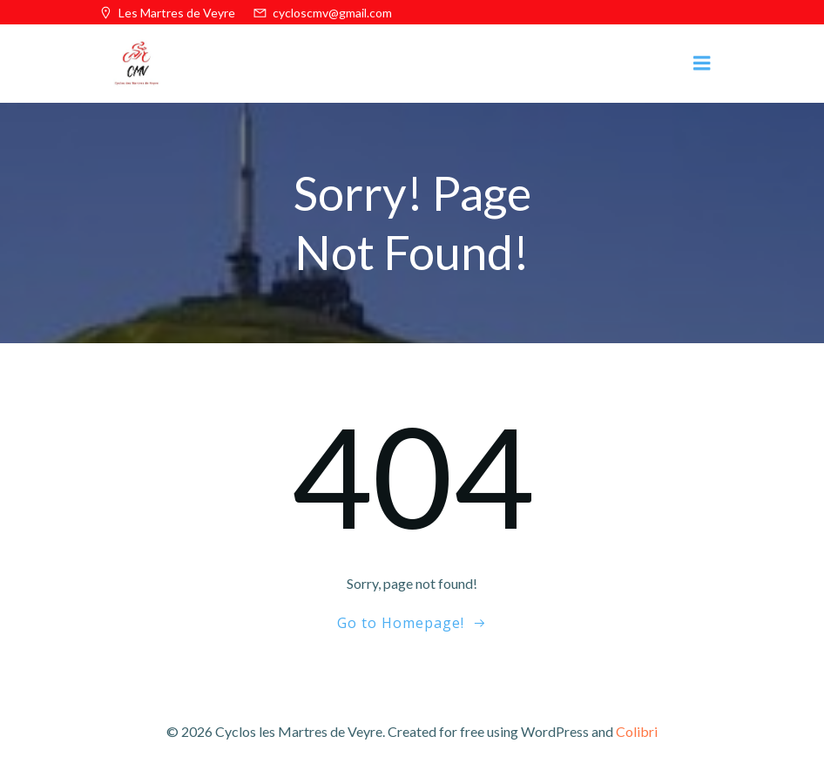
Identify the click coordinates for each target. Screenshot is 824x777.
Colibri (637, 731)
